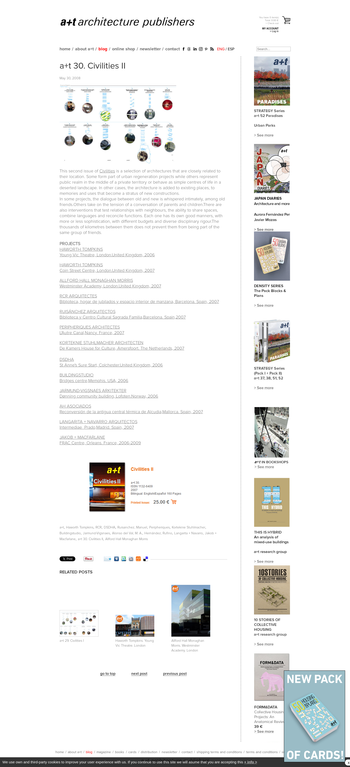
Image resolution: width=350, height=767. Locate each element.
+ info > (250, 762)
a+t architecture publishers (134, 22)
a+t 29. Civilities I (72, 640)
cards (132, 752)
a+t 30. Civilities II (93, 66)
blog (102, 49)
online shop (123, 49)
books (119, 752)
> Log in (274, 31)
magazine (103, 752)
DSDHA (109, 527)
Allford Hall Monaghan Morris (126, 539)
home (65, 49)
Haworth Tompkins (79, 527)
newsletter (150, 49)
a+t (62, 527)
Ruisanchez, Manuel (132, 527)
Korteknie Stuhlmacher (188, 527)
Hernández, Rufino (158, 533)
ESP (231, 49)
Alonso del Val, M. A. (127, 533)
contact (172, 49)
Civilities (107, 171)
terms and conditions (262, 752)
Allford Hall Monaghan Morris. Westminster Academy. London (187, 645)
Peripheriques (159, 527)
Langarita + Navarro (188, 533)
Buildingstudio (70, 533)
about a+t (84, 49)
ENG (221, 49)
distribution (149, 752)
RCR (99, 527)
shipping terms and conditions (219, 752)
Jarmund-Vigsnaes (96, 533)
